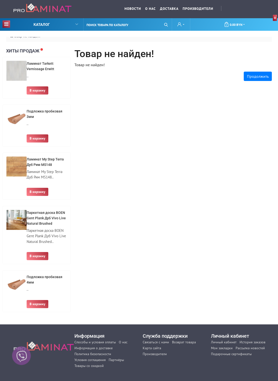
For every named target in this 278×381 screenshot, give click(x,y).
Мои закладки (222, 348)
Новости (132, 8)
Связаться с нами (156, 342)
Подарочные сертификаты (231, 354)
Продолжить (258, 76)
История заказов (252, 342)
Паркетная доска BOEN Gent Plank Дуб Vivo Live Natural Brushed (46, 218)
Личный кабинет (224, 342)
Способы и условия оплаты (95, 342)
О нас (150, 8)
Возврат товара (184, 342)
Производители (198, 8)
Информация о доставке (93, 348)
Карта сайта (152, 348)
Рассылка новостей (250, 348)
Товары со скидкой (89, 366)
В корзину (37, 90)
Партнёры (116, 360)
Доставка (169, 8)
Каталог (40, 24)
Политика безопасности (92, 354)
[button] (181, 24)
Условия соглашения (90, 360)
